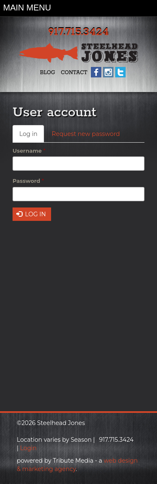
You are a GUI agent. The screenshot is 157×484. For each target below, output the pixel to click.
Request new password (85, 134)
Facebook (96, 72)
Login (28, 448)
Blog (47, 72)
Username (29, 150)
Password (28, 180)
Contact (74, 72)
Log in (31, 136)
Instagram (108, 72)
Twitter (120, 72)
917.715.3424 (78, 32)
